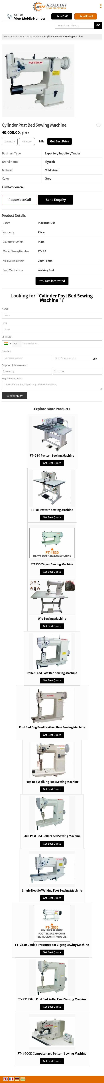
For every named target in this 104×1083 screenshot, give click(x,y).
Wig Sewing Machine (52, 618)
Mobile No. (7, 337)
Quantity (6, 351)
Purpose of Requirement (14, 365)
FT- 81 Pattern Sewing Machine (52, 510)
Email (4, 323)
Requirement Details (12, 378)
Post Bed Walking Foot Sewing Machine (52, 782)
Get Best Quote (52, 463)
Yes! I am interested (52, 281)
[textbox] (27, 141)
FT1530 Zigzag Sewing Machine (52, 564)
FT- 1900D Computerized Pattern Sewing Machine (52, 1053)
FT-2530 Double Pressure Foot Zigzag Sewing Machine (52, 945)
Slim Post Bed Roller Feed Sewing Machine (52, 836)
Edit (41, 141)
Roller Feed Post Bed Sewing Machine (52, 673)
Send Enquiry (56, 200)
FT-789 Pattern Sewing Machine (52, 455)
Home (7, 36)
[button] (30, 19)
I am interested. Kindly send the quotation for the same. (52, 385)
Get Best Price (59, 141)
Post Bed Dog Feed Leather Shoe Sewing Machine (52, 727)
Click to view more (13, 187)
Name (5, 308)
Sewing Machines (34, 36)
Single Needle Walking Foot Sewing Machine (52, 890)
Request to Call (20, 200)
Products (17, 36)
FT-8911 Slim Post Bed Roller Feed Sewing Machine (52, 999)
